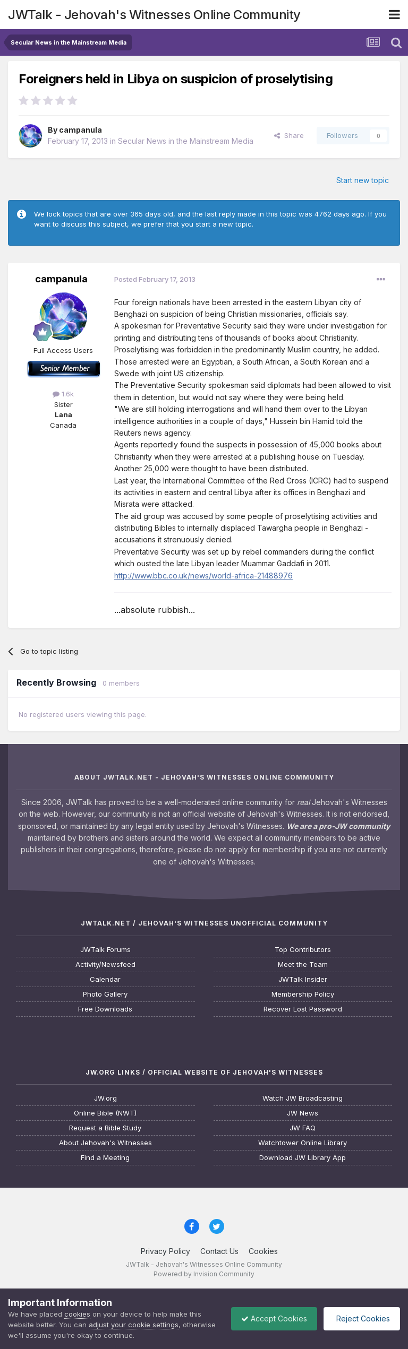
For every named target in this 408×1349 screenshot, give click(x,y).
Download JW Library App (302, 1158)
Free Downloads (105, 1009)
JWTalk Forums (105, 950)
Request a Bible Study (105, 1128)
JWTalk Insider (302, 979)
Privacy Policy (165, 1251)
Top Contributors (303, 950)
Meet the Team (303, 964)
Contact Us (219, 1251)
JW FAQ (303, 1128)
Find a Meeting (105, 1158)
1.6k (63, 394)
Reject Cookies (361, 1318)
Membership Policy (302, 994)
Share (289, 135)
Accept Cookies (271, 1318)
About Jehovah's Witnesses (105, 1143)
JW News (302, 1113)
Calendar (105, 979)
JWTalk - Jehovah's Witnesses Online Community (154, 14)
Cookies (263, 1251)
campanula (80, 129)
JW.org (105, 1098)
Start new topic (362, 180)
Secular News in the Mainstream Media (185, 140)
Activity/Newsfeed (105, 964)
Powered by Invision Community (204, 1274)
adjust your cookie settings (133, 1324)
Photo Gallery (105, 994)
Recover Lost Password (303, 1009)
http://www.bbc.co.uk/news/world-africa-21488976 (203, 575)
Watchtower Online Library (302, 1143)
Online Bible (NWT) (105, 1113)
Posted (155, 279)
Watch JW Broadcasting (302, 1098)
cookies (77, 1314)
